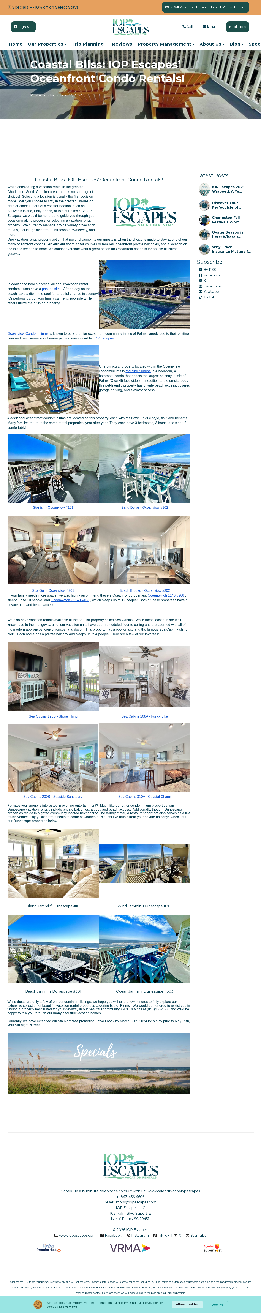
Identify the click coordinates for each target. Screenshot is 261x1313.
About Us (210, 44)
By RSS (207, 270)
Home (16, 44)
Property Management (164, 44)
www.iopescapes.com (75, 1235)
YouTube (196, 1235)
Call (187, 26)
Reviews (122, 44)
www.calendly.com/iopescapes (174, 1191)
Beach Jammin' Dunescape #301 (53, 991)
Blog (235, 44)
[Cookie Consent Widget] (130, 1304)
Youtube (209, 292)
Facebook (210, 275)
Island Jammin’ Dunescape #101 (53, 906)
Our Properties (45, 44)
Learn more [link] (68, 1306)
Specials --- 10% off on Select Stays (43, 7)
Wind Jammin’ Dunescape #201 (145, 906)
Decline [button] (217, 1304)
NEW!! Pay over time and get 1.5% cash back (205, 7)
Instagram (210, 286)
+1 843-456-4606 (130, 1197)
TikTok (207, 297)
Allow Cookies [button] (187, 1304)
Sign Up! (23, 27)
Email (210, 26)
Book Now (237, 27)
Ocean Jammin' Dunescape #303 (144, 991)
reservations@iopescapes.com (130, 1202)
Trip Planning (88, 44)
